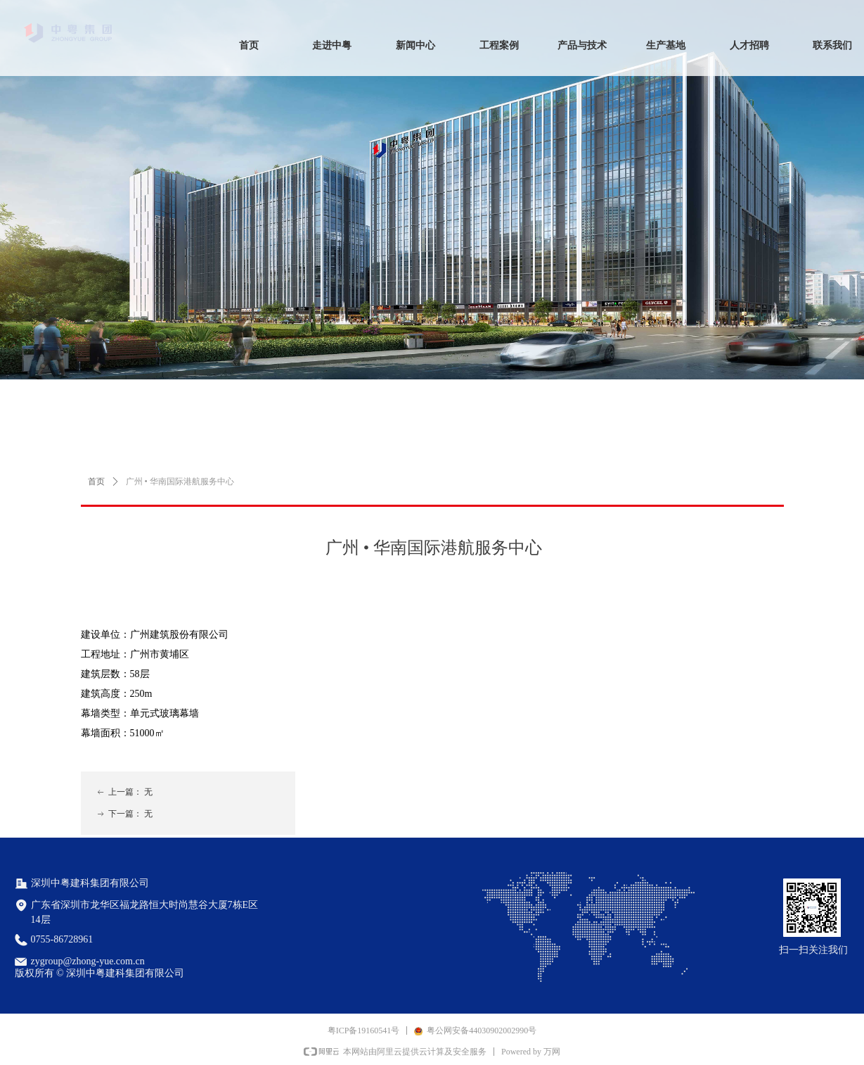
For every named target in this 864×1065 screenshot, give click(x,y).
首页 (96, 481)
